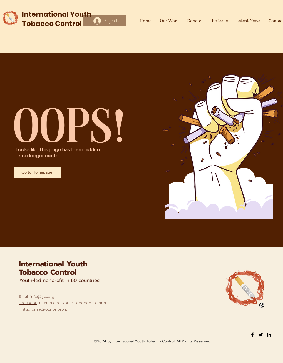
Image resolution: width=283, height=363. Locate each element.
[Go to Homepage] (37, 172)
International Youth (53, 264)
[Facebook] (252, 334)
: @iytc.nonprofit (43, 309)
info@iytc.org (42, 296)
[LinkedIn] (269, 334)
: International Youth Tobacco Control (62, 303)
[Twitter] (261, 334)
